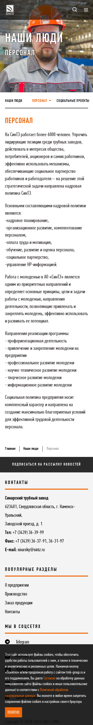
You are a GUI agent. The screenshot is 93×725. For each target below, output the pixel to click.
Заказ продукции (18, 603)
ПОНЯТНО (13, 712)
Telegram (22, 642)
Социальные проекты (73, 101)
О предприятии (17, 585)
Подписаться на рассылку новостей (46, 465)
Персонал (53, 449)
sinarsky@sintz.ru (31, 550)
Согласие (49, 678)
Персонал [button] (40, 101)
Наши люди (13, 101)
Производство (16, 594)
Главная (10, 449)
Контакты (12, 612)
